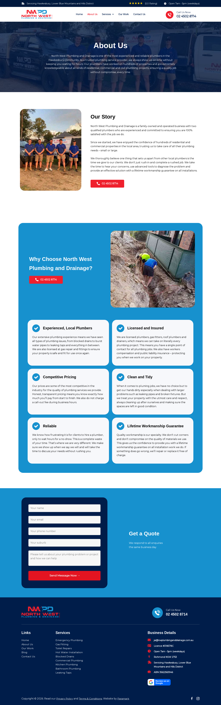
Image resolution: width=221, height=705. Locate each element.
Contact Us (28, 656)
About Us (27, 644)
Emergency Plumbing (69, 640)
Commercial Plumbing (69, 660)
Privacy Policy (64, 698)
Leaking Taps (64, 672)
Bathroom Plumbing (68, 668)
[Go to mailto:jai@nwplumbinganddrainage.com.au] (174, 641)
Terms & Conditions (91, 698)
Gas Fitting (62, 644)
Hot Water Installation (69, 652)
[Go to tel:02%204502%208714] (184, 14)
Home (25, 640)
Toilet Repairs (64, 648)
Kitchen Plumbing (67, 664)
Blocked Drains (65, 656)
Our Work (27, 648)
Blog (24, 652)
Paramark (124, 698)
